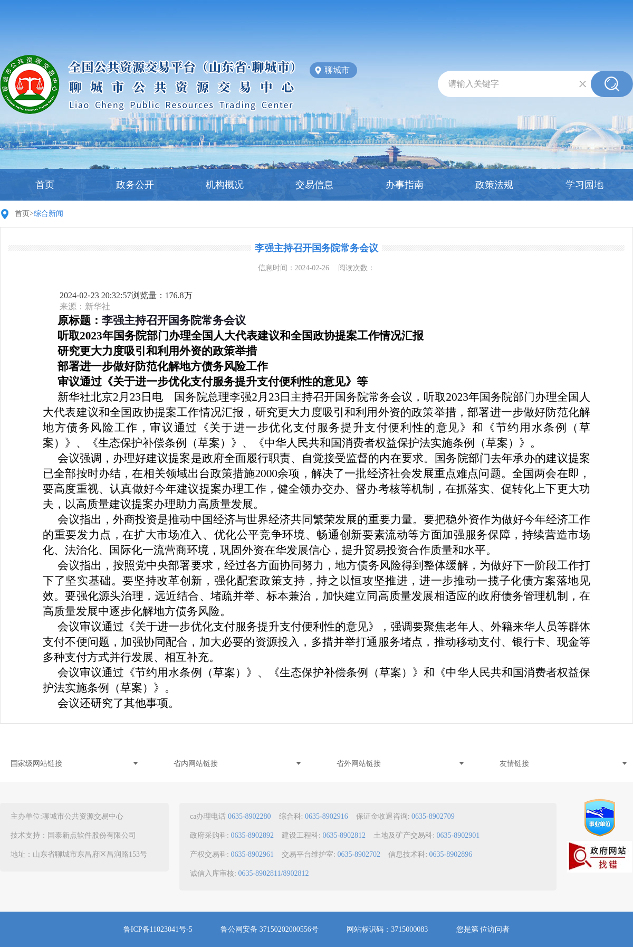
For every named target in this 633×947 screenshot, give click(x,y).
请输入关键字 (473, 83)
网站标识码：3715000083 (387, 929)
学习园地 (584, 184)
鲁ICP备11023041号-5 (158, 929)
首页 (44, 184)
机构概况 (225, 184)
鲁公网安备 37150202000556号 (269, 929)
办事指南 (405, 184)
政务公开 (135, 184)
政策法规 (494, 184)
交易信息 (314, 184)
